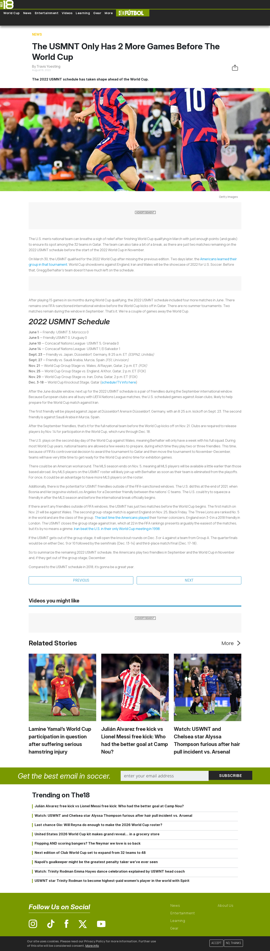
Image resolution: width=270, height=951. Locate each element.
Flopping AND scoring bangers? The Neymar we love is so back (87, 844)
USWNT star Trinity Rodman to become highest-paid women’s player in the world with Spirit (112, 881)
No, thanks (233, 943)
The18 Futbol (132, 12)
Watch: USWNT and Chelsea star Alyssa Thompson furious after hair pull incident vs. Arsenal (113, 816)
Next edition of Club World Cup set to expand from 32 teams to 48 (90, 853)
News (27, 13)
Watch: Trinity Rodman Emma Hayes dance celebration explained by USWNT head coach (110, 872)
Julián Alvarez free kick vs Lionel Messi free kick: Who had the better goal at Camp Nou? (109, 806)
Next (189, 580)
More (109, 13)
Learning (83, 13)
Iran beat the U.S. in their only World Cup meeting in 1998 (117, 528)
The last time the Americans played (122, 517)
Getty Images (228, 197)
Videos (67, 13)
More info (92, 946)
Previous (81, 580)
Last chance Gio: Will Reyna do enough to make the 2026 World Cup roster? (98, 825)
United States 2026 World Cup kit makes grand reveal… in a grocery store (97, 834)
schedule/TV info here (118, 382)
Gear (97, 13)
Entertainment (47, 13)
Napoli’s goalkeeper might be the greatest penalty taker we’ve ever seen (96, 862)
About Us (226, 906)
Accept (216, 943)
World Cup (11, 13)
